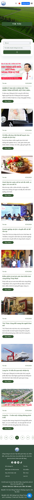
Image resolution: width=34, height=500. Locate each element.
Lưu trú (25, 476)
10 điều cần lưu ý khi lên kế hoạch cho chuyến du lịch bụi (15, 136)
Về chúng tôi (9, 466)
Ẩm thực (26, 472)
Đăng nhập (25, 3)
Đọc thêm (8, 101)
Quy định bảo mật (10, 472)
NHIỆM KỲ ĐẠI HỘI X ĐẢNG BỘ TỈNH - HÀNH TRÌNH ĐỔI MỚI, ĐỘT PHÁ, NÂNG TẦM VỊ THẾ (16, 89)
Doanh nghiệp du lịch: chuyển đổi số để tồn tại (16, 230)
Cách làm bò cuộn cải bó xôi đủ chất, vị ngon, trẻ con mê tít (16, 183)
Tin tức (4, 83)
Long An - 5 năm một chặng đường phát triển (16, 416)
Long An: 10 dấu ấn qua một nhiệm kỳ (15, 370)
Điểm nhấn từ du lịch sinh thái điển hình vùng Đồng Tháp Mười (16, 277)
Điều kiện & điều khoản (12, 469)
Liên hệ (7, 476)
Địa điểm (26, 469)
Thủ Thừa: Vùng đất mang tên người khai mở (16, 324)
